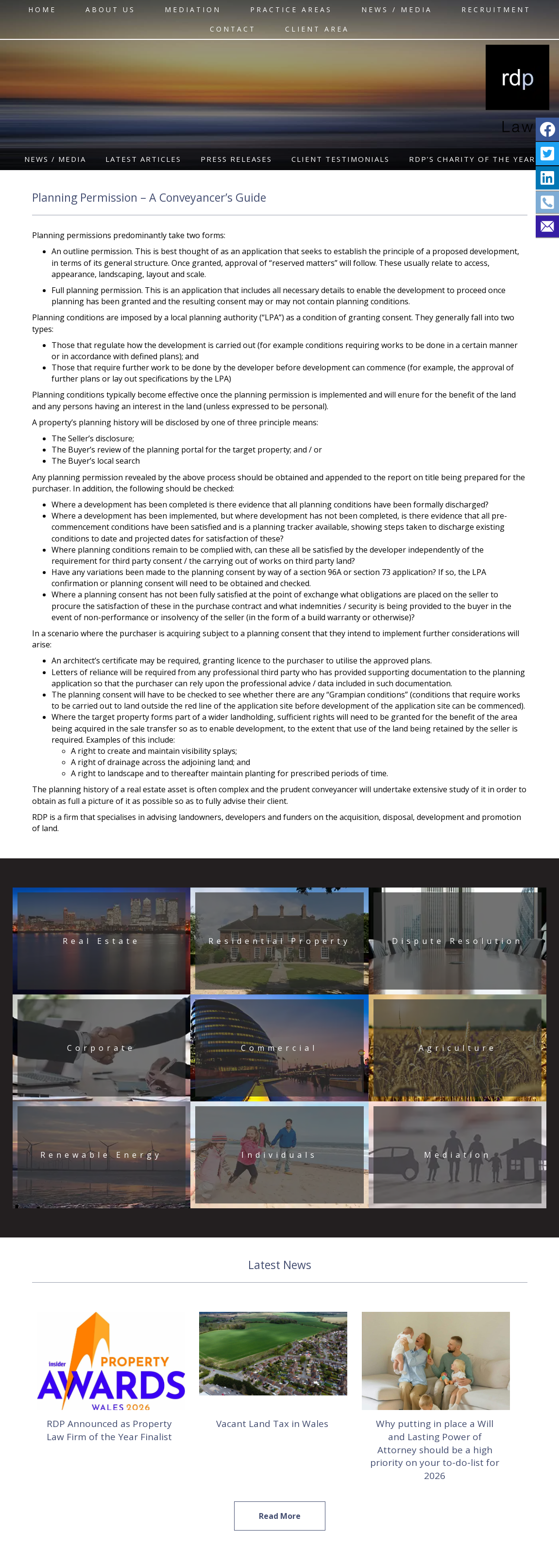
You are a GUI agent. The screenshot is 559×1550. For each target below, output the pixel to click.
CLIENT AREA (317, 29)
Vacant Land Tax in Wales (272, 1423)
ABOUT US (110, 9)
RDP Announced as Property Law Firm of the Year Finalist (109, 1430)
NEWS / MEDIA (396, 9)
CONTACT (233, 29)
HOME (42, 9)
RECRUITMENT (496, 9)
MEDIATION (193, 9)
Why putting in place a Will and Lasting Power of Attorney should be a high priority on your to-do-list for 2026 (434, 1449)
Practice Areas (291, 9)
